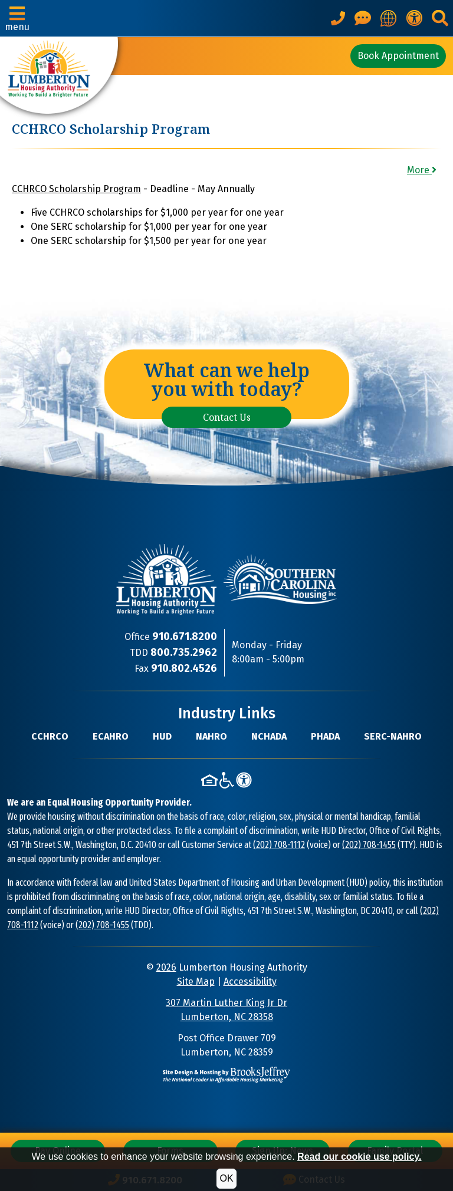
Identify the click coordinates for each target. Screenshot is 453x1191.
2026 (166, 967)
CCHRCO (49, 736)
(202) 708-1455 (369, 844)
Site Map (196, 981)
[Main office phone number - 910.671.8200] (338, 18)
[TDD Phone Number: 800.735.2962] (183, 652)
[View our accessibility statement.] (414, 18)
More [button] (421, 170)
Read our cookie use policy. (359, 1157)
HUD (162, 736)
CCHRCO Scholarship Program (76, 188)
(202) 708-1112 (279, 844)
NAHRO (211, 736)
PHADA (325, 736)
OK (226, 1178)
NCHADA (269, 736)
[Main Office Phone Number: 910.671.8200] (184, 636)
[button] (17, 18)
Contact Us (227, 417)
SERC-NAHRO (393, 736)
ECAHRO (111, 736)
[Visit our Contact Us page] (362, 18)
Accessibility (250, 981)
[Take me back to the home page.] (59, 75)
